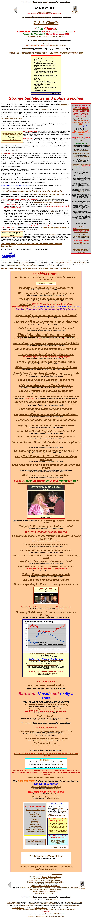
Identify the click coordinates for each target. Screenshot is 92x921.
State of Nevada (35, 814)
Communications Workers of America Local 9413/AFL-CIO (71, 262)
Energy (66, 887)
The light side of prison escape (46, 335)
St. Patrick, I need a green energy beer (46, 475)
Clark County (35, 821)
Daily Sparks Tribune (53, 788)
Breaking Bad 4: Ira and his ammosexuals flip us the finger (46, 614)
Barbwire (63, 811)
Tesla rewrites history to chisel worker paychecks (46, 436)
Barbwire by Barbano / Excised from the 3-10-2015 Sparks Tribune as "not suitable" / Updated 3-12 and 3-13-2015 (46, 483)
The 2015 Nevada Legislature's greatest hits (46, 390)
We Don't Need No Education (46, 685)
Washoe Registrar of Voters (35, 831)
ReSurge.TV (81, 191)
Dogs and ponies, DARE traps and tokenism (46, 408)
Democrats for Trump (46, 283)
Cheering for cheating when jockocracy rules (46, 293)
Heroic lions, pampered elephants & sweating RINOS (46, 343)
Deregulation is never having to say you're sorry (58, 826)
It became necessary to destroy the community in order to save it (46, 537)
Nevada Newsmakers (44, 109)
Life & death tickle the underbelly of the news (46, 379)
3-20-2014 (59, 767)
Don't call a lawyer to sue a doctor (46, 322)
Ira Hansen (64, 104)
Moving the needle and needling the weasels (46, 354)
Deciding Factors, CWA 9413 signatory (54, 913)
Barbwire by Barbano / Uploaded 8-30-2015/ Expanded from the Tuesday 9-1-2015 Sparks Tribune (46, 310)
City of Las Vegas (35, 823)
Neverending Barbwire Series (82, 139)
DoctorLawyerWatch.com (35, 882)
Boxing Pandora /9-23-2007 (57, 841)
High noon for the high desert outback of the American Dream (46, 466)
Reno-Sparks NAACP (23, 262)
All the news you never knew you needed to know (46, 367)
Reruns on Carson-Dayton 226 (81, 156)
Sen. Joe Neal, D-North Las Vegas (11, 118)
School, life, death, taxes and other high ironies (46, 361)
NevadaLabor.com (10, 263)
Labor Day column (50, 673)
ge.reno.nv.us (75, 905)
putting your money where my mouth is (55, 227)
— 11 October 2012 (48, 202)
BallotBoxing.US (56, 880)
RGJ (52, 212)
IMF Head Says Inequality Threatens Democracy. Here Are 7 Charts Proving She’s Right (46, 731)
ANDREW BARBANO (44, 12)
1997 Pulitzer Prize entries (58, 847)
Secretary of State (35, 816)
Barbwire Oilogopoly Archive (54, 882)
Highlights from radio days (81, 243)
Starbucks (51, 889)
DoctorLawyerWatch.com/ (33, 263)
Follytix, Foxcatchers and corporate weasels (46, 574)
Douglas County (35, 824)
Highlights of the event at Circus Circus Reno (46, 36)
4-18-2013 (59, 761)
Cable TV (47, 887)
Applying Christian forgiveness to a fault (46, 373)
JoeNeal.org (21, 263)
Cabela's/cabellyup (37, 887)
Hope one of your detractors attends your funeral (45, 315)
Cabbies (28, 887)
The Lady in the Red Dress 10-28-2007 (57, 843)
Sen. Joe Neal (55, 878)
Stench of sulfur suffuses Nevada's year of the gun (46, 401)
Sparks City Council (35, 828)
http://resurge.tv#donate (81, 150)
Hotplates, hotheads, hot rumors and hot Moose (46, 419)
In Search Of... (50, 893)
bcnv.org (82, 160)
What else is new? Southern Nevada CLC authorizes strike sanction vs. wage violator (46, 556)
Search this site (40, 893)
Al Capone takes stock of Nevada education (46, 385)
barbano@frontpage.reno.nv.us (17, 265)
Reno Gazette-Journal (47, 199)
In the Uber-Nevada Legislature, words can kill (46, 431)
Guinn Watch (33, 880)
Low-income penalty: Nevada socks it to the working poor (46, 709)
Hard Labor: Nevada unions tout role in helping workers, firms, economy (46, 664)
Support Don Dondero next (81, 119)
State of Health (46, 716)
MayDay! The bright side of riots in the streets (46, 425)
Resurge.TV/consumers (40, 889)
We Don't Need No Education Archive (46, 579)
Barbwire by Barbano (18, 908)
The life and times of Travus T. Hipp (46, 856)
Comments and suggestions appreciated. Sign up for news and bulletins (46, 916)
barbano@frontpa (67, 905)
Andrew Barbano (58, 808)
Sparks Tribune (53, 265)
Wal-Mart (58, 889)
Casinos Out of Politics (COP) (40, 878)
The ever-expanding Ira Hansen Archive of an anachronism (46, 584)
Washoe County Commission (35, 829)
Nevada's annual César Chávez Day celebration (43, 903)
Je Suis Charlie (46, 22)
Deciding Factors (44, 880)
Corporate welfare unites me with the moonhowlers (46, 414)
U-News (44, 877)
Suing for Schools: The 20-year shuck (46, 786)
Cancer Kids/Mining (57, 887)
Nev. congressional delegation (35, 810)
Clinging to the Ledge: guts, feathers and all (46, 526)
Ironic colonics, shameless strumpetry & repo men (46, 348)
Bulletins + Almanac (54, 877)
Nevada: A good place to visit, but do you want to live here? (57, 831)
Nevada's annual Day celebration (66, 261)
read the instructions (59, 45)
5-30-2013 (59, 764)
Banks (23, 887)
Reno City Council (35, 826)
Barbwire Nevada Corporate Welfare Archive (45, 883)
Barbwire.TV (52, 234)
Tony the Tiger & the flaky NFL (57, 823)
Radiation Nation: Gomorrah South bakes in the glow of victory (46, 444)
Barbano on (11, 140)
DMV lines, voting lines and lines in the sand (46, 328)
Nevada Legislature (35, 813)
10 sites (49, 814)
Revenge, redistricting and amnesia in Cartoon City (46, 450)
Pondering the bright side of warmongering (46, 287)
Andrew (81, 226)
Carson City (35, 819)
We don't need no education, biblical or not (46, 298)
